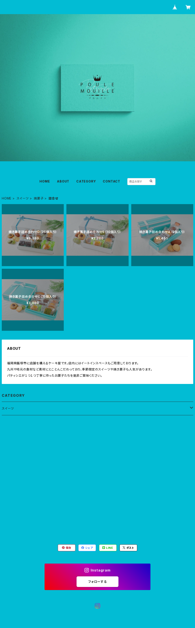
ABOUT (63, 181)
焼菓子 (38, 198)
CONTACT (111, 181)
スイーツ (23, 198)
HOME (44, 181)
